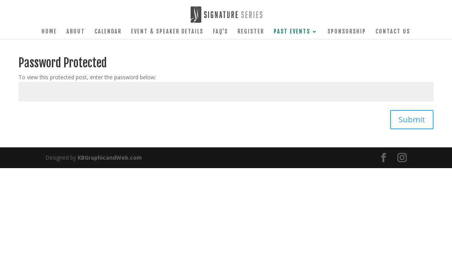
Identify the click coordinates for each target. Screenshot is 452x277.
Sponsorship (346, 32)
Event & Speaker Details (167, 32)
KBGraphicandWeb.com (110, 157)
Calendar (108, 32)
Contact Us (393, 32)
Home (49, 32)
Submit (412, 119)
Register (251, 32)
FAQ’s (220, 32)
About (75, 32)
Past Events (292, 32)
